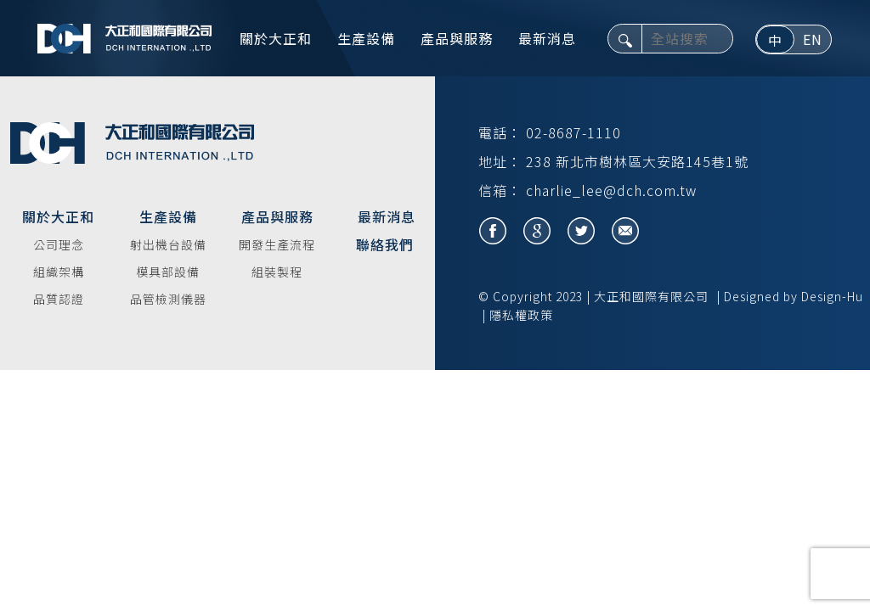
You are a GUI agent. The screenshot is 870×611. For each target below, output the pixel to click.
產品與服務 (457, 38)
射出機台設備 (168, 244)
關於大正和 (276, 38)
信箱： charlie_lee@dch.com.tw (587, 190)
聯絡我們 (385, 244)
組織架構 (58, 271)
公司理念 (58, 244)
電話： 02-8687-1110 (549, 132)
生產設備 (366, 38)
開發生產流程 (277, 244)
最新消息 (547, 38)
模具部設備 (168, 271)
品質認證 (58, 298)
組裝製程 (276, 271)
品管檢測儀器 (168, 298)
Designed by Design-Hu (793, 296)
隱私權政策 (521, 314)
